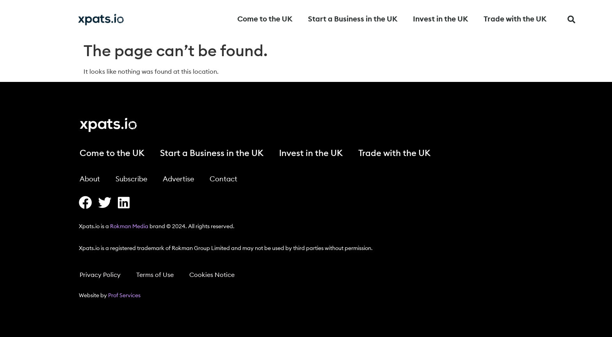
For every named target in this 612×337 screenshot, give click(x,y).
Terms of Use (155, 275)
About (90, 179)
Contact (223, 179)
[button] (571, 19)
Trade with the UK (515, 19)
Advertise (178, 179)
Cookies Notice (212, 275)
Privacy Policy (100, 275)
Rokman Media (129, 226)
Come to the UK (264, 19)
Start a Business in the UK (352, 19)
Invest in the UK (440, 19)
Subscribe (131, 179)
